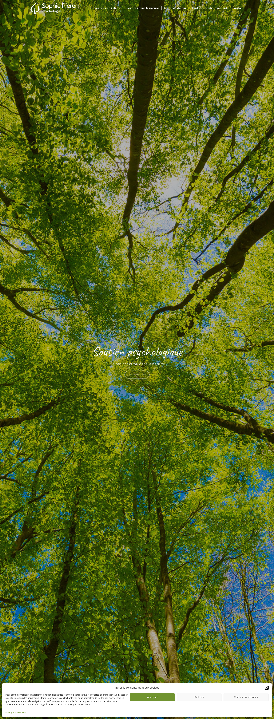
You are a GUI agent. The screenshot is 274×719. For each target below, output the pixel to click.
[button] (267, 687)
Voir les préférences (246, 697)
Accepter (152, 697)
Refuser (199, 697)
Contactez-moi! (137, 373)
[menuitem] (108, 8)
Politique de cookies (15, 712)
